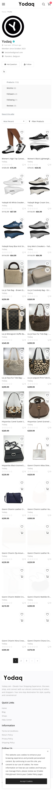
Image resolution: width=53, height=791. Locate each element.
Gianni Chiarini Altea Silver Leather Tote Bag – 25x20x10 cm (39, 465)
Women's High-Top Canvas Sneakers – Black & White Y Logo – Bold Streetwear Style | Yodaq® (14, 158)
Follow (27, 64)
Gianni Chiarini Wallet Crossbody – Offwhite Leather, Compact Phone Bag (14, 597)
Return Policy (7, 735)
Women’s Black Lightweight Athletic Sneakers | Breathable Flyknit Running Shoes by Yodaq (39, 158)
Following (12, 100)
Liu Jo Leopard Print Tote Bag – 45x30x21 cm (39, 378)
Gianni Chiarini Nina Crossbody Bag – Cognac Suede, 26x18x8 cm (14, 641)
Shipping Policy (8, 742)
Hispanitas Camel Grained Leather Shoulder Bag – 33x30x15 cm (39, 421)
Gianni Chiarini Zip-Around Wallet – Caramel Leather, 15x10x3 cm (14, 553)
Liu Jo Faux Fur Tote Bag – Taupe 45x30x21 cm (39, 334)
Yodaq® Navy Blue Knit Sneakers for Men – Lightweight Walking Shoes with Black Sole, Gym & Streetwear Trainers (14, 246)
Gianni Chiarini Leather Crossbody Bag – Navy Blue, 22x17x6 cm (14, 509)
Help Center (7, 720)
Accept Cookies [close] (26, 781)
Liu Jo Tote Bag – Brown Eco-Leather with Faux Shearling (14, 290)
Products (13, 82)
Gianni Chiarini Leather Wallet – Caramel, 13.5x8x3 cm (39, 553)
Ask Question (10, 64)
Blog (3, 712)
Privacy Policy (7, 739)
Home (4, 12)
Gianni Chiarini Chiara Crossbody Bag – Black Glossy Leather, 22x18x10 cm (39, 641)
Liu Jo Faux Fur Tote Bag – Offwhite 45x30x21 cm (14, 378)
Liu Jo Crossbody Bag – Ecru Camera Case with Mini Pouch (39, 290)
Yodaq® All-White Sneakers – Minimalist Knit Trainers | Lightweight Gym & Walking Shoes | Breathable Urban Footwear (14, 202)
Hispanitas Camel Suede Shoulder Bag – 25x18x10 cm (14, 421)
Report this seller (8, 114)
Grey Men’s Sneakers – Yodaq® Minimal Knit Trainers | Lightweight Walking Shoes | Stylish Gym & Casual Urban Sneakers (39, 246)
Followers (12, 94)
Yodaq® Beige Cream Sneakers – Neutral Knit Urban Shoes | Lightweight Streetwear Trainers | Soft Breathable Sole (39, 202)
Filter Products (36, 121)
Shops (4, 716)
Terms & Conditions (10, 731)
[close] (48, 751)
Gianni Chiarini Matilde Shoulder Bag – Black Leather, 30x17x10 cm (39, 597)
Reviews (11, 105)
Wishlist (11, 88)
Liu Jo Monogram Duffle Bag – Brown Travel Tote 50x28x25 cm (14, 334)
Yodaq (7, 41)
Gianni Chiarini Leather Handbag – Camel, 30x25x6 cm (39, 509)
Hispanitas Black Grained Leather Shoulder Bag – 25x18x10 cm (14, 465)
